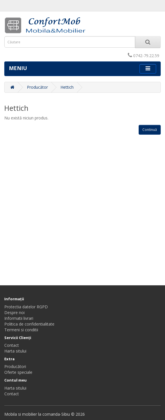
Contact (11, 345)
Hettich (67, 87)
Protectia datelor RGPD (26, 306)
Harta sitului (15, 351)
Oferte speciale (18, 372)
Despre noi (14, 312)
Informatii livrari (18, 318)
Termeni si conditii (21, 329)
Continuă (149, 129)
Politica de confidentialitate (29, 324)
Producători (15, 366)
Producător (37, 87)
